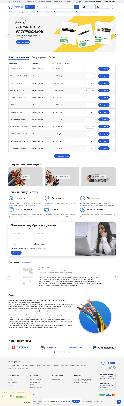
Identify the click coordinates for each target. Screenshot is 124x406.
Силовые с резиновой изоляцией (63, 365)
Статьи (32, 394)
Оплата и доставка (36, 388)
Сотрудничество (57, 379)
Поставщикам (57, 1)
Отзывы (32, 391)
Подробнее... (28, 402)
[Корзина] (113, 6)
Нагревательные (93, 12)
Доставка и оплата (45, 1)
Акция (52, 57)
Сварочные (12, 369)
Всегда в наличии (18, 57)
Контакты (68, 1)
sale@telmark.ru (98, 1)
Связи (32, 12)
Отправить (16, 253)
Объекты (11, 386)
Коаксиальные (80, 12)
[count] (89, 69)
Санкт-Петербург (15, 1)
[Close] (31, 393)
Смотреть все (26, 262)
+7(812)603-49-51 (110, 1)
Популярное (39, 57)
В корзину (104, 69)
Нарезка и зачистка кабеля (36, 383)
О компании (31, 2)
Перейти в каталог (62, 156)
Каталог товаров (35, 379)
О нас (10, 379)
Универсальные (23, 369)
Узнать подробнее (65, 401)
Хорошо (76, 401)
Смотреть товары (23, 42)
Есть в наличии (38, 69)
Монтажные (13, 12)
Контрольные (24, 12)
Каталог (30, 7)
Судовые (48, 12)
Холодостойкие (35, 365)
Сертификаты (12, 382)
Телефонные (69, 12)
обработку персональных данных (36, 248)
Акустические (58, 12)
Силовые (40, 12)
